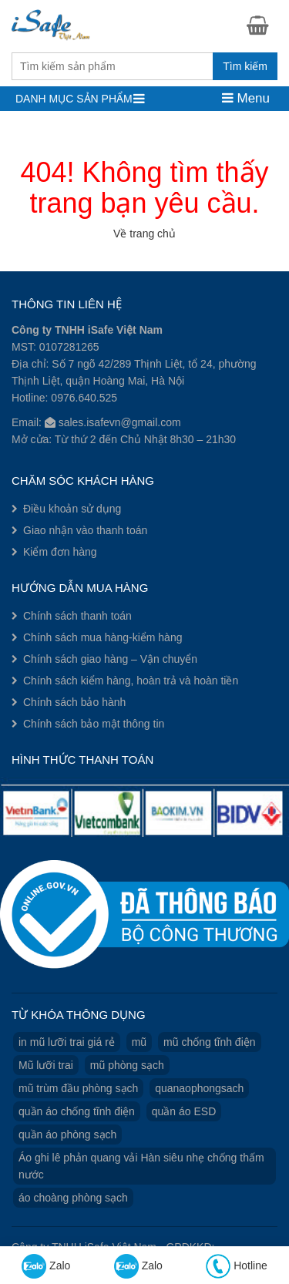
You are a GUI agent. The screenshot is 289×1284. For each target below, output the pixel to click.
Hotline (236, 1266)
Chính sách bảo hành (74, 702)
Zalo (46, 1266)
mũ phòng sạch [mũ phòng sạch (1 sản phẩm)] (127, 1065)
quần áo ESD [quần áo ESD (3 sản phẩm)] (184, 1111)
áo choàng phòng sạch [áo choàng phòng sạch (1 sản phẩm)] (73, 1198)
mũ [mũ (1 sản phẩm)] (139, 1042)
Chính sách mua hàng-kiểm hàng (102, 637)
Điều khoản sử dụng (72, 509)
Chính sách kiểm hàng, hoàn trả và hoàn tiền (130, 680)
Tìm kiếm (245, 66)
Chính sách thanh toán (77, 616)
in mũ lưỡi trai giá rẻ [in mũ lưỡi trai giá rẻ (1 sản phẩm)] (66, 1042)
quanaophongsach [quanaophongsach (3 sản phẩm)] (199, 1088)
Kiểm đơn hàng (60, 552)
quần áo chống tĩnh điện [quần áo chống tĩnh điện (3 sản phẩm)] (76, 1111)
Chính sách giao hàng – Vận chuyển (110, 659)
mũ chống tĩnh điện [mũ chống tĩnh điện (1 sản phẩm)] (209, 1042)
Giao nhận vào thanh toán (85, 530)
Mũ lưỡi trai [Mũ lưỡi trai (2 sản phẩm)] (45, 1065)
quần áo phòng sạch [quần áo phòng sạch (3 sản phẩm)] (67, 1134)
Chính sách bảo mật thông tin (93, 724)
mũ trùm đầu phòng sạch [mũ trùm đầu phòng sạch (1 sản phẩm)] (78, 1088)
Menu (246, 98)
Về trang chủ (144, 233)
